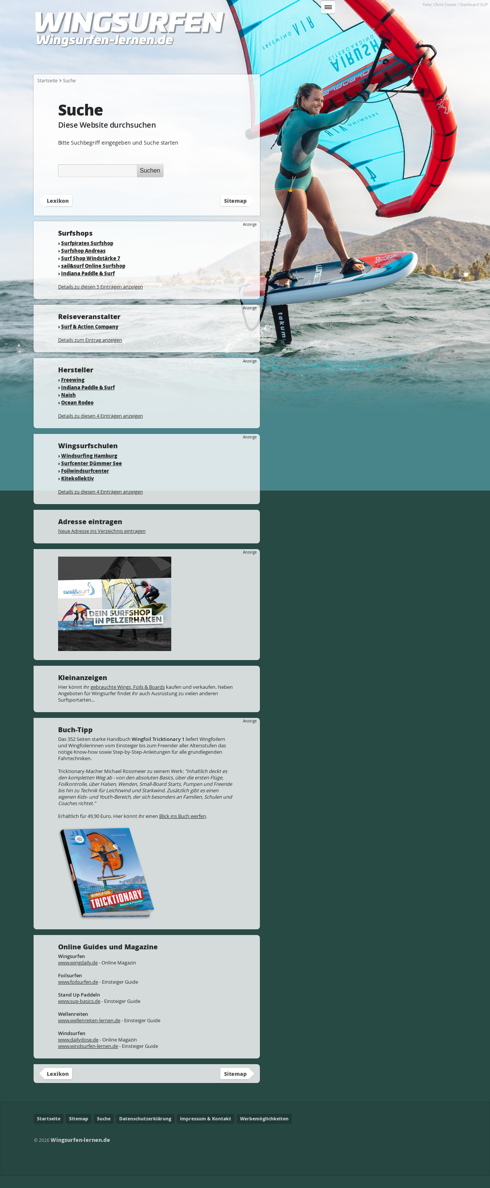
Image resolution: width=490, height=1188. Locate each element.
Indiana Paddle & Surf (88, 285)
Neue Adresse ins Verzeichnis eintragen (102, 543)
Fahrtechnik (235, 61)
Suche (104, 1131)
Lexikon (406, 61)
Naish (68, 407)
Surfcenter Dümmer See (91, 475)
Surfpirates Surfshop (87, 255)
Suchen (406, 27)
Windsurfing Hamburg (89, 468)
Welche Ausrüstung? (174, 61)
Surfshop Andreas (83, 263)
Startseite (53, 61)
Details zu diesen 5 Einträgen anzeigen (100, 299)
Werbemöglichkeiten (264, 1131)
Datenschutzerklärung (145, 1131)
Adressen (366, 61)
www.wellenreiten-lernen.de (89, 1032)
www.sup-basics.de (79, 1013)
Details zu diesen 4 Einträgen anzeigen (100, 428)
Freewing (72, 392)
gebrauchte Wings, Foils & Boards (128, 699)
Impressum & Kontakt (205, 1131)
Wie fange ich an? (107, 61)
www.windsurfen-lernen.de (88, 1058)
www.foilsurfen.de (78, 994)
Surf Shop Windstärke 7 (90, 270)
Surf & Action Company (89, 339)
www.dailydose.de (78, 1052)
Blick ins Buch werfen (182, 828)
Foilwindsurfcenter (85, 483)
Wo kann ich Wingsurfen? (302, 61)
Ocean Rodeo (77, 414)
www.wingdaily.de (78, 975)
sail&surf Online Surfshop (93, 278)
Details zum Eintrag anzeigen (90, 352)
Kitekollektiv (77, 490)
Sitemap (235, 213)
